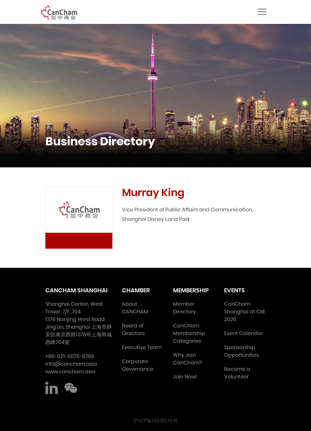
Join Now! (185, 376)
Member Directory (184, 307)
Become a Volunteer (237, 372)
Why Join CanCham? (187, 358)
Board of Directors (133, 329)
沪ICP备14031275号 (155, 420)
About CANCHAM (135, 307)
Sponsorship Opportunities (241, 351)
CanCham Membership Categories (189, 333)
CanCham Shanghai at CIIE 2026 (244, 311)
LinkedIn (51, 388)
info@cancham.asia (71, 364)
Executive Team (142, 347)
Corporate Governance (137, 365)
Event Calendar (243, 333)
